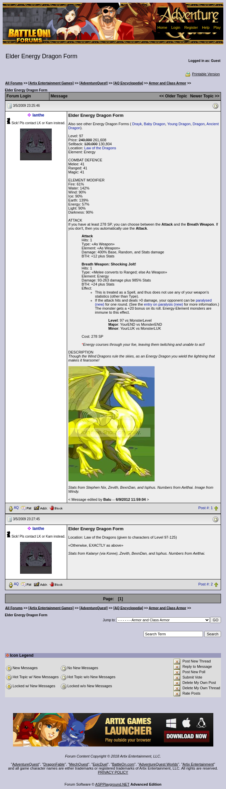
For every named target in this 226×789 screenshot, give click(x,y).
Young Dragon (179, 124)
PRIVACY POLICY (113, 772)
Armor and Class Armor (167, 83)
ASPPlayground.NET (112, 784)
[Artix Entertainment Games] (51, 83)
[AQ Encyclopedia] (128, 83)
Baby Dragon (154, 124)
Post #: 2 (205, 584)
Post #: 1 (205, 508)
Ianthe (38, 115)
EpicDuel (100, 764)
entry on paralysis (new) (163, 304)
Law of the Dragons (100, 148)
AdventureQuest (25, 764)
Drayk (137, 124)
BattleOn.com (123, 764)
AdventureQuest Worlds (158, 764)
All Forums (14, 83)
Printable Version (202, 74)
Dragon (199, 124)
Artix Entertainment (198, 764)
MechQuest (78, 764)
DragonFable (54, 764)
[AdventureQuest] (93, 83)
